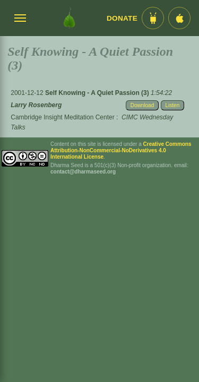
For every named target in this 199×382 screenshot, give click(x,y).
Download (142, 105)
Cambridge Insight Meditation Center (62, 117)
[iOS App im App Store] (179, 18)
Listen (173, 105)
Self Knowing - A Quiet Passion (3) (98, 93)
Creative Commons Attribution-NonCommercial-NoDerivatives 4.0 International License (121, 150)
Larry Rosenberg (36, 105)
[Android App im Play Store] (153, 18)
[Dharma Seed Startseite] (69, 18)
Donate (122, 18)
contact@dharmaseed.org (83, 172)
